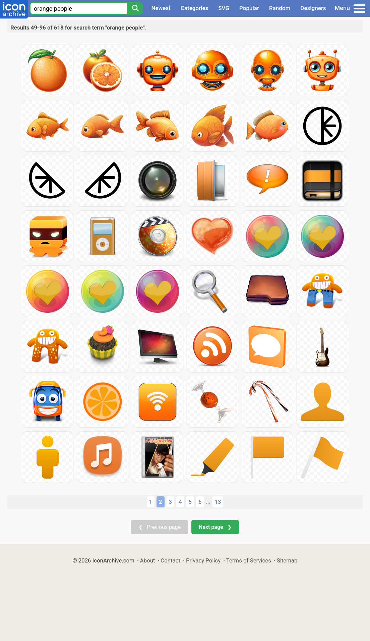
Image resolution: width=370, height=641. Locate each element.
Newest (160, 8)
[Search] (135, 8)
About (147, 560)
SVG (223, 8)
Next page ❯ (215, 527)
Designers (313, 8)
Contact (170, 560)
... (208, 502)
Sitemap (287, 560)
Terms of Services (248, 560)
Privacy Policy (203, 560)
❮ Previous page (159, 527)
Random (279, 8)
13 (218, 501)
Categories (194, 8)
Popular (249, 8)
